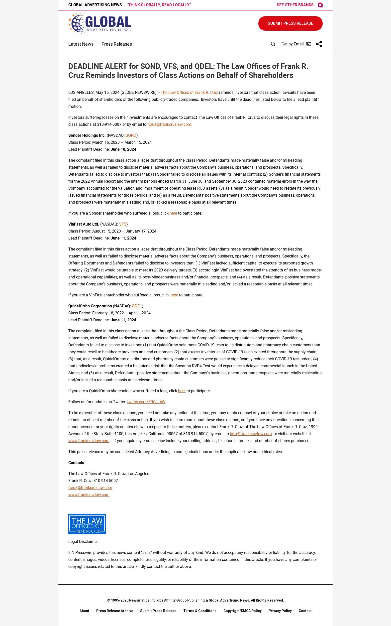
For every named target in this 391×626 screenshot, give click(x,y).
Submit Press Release (158, 611)
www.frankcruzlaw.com (88, 440)
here (173, 213)
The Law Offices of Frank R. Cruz (189, 92)
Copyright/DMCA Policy (242, 611)
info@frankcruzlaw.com (251, 433)
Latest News (81, 44)
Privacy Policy (280, 611)
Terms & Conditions (199, 611)
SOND (131, 135)
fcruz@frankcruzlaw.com (169, 124)
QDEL (137, 306)
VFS (122, 224)
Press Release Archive (114, 611)
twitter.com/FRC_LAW (146, 401)
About (84, 611)
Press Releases (116, 44)
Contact (305, 611)
